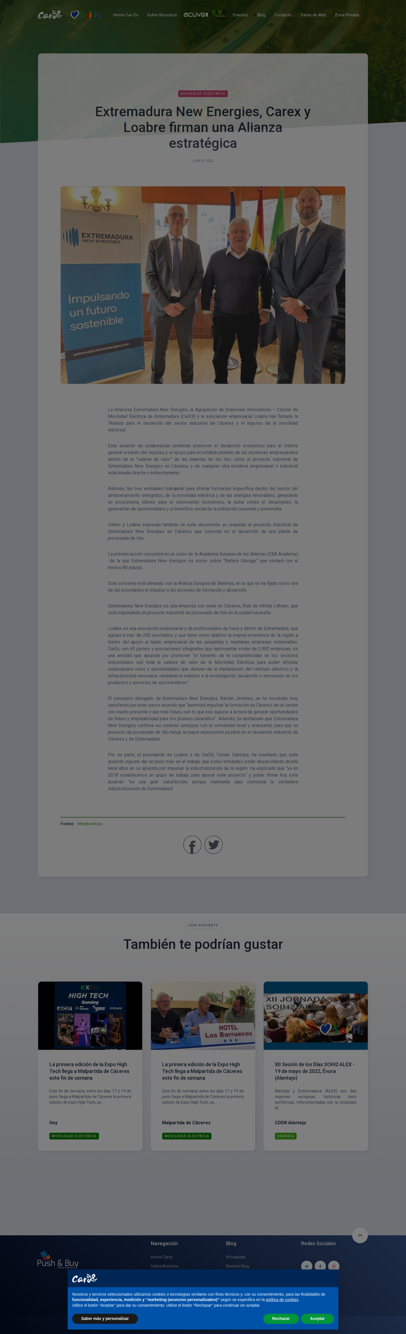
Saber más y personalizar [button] (105, 1318)
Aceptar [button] (317, 1318)
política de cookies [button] (282, 1299)
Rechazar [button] (281, 1318)
